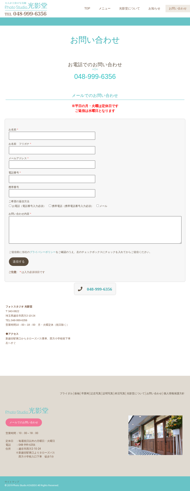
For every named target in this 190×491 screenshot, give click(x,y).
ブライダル (66, 393)
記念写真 (96, 393)
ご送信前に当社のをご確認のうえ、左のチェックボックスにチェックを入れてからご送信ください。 (80, 252)
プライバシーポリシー (43, 252)
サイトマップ (12, 481)
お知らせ (154, 8)
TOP (87, 8)
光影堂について (129, 8)
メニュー (105, 8)
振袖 (77, 393)
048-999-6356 (99, 289)
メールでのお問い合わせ (23, 422)
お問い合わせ (178, 8)
